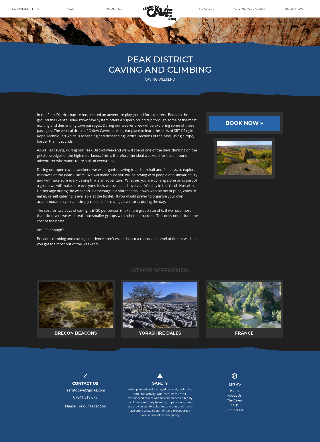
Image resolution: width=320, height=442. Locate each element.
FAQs (235, 405)
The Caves (234, 400)
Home (160, 9)
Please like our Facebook (85, 406)
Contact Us (235, 410)
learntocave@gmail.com (85, 390)
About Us (234, 395)
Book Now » (244, 123)
